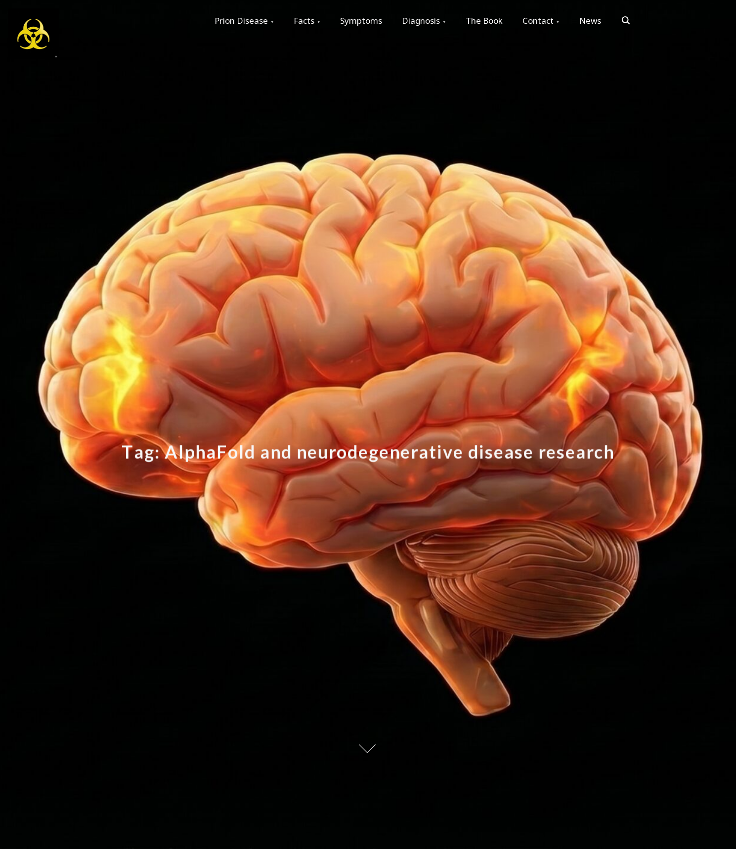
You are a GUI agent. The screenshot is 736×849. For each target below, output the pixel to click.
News (590, 20)
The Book (484, 20)
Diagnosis (421, 20)
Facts (304, 20)
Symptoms (361, 20)
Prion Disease (241, 20)
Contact (538, 20)
